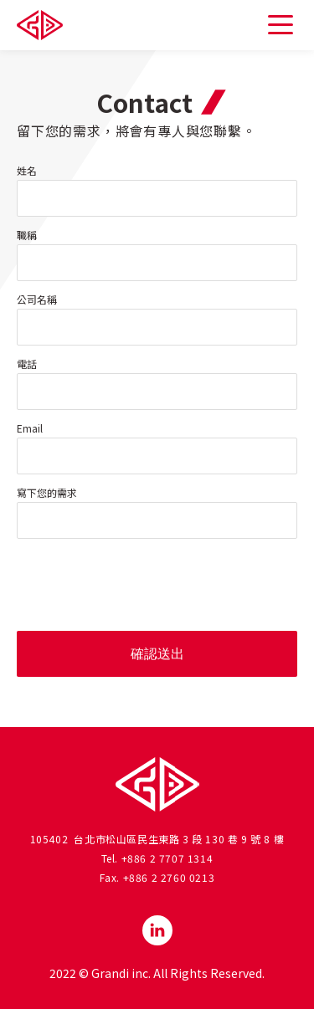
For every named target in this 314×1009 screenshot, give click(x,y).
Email (30, 428)
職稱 (27, 235)
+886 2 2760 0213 (169, 877)
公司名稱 (37, 300)
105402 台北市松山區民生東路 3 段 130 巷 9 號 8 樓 (157, 839)
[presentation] (144, 584)
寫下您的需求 (47, 493)
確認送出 (157, 654)
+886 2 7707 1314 (167, 858)
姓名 (27, 171)
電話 (27, 364)
